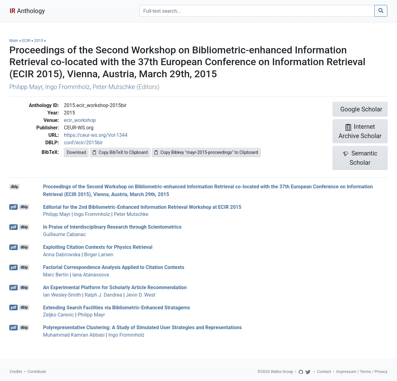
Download (76, 152)
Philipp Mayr (25, 87)
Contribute (36, 371)
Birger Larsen (98, 255)
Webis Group (281, 371)
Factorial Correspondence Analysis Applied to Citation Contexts (113, 267)
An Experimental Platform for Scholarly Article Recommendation (115, 287)
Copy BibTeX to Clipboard (120, 152)
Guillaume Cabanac (64, 234)
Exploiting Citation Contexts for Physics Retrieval (98, 247)
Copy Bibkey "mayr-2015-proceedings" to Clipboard (206, 152)
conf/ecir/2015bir (83, 143)
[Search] (257, 11)
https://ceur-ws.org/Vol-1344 (95, 135)
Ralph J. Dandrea (103, 295)
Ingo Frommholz (67, 87)
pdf (13, 207)
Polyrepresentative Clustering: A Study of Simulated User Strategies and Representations (142, 327)
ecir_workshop (80, 120)
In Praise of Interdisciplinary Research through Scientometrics (112, 227)
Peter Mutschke (113, 87)
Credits (16, 371)
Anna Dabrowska (61, 255)
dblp (14, 187)
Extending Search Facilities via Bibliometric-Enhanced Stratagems (116, 307)
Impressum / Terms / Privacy (361, 371)
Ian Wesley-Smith (62, 295)
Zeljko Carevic (58, 315)
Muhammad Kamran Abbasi (74, 335)
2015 (38, 40)
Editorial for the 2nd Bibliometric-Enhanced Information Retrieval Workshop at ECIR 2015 (142, 207)
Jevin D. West (140, 295)
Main (13, 40)
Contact (324, 371)
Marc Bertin (56, 275)
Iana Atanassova (90, 275)
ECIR (26, 40)
